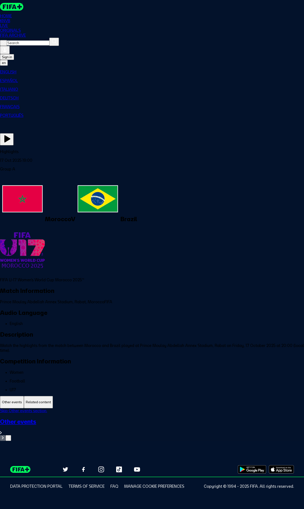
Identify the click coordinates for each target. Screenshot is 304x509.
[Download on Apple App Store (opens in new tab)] (281, 469)
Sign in (7, 57)
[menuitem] (152, 72)
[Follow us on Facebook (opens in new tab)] (83, 469)
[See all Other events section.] (152, 426)
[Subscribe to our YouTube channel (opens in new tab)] (137, 469)
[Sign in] (5, 50)
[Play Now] (7, 139)
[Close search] (3, 43)
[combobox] (28, 43)
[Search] (54, 42)
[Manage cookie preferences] (154, 486)
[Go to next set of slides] (8, 438)
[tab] (12, 402)
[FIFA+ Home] (11, 7)
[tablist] (152, 402)
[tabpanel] (152, 424)
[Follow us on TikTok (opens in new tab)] (119, 469)
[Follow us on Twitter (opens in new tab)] (65, 469)
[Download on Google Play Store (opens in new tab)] (252, 469)
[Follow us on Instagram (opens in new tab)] (101, 469)
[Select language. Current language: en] (4, 63)
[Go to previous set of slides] (3, 438)
